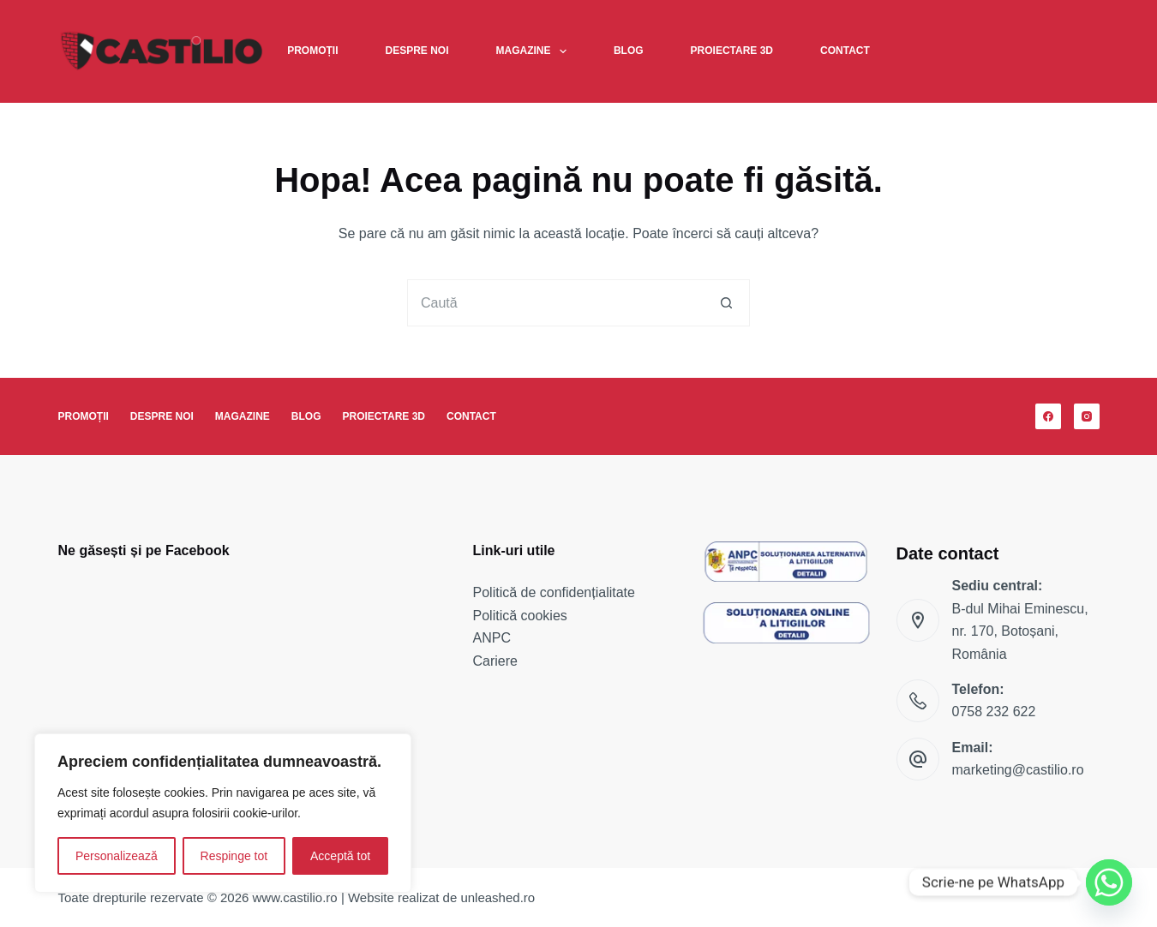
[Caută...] (555, 302)
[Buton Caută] (726, 302)
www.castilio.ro (295, 897)
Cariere (495, 661)
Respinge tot (234, 856)
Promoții (312, 51)
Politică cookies (520, 615)
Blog (629, 51)
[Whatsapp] (1109, 882)
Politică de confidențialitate (554, 592)
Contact (845, 51)
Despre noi (417, 51)
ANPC (492, 638)
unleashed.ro (497, 897)
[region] (222, 813)
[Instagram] (1087, 416)
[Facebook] (1048, 416)
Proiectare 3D (732, 51)
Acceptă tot (340, 856)
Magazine (534, 51)
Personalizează (116, 856)
